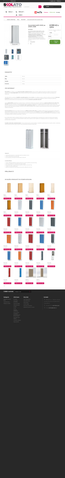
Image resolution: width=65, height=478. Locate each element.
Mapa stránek (16, 321)
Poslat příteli (32, 41)
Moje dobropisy (26, 300)
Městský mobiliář (7, 303)
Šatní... (5, 195)
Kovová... (17, 212)
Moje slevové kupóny (27, 305)
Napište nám (53, 1)
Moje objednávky (26, 299)
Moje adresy (25, 302)
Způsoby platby (16, 303)
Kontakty (15, 299)
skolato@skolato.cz (53, 307)
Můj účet (25, 297)
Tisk (30, 43)
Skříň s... (27, 279)
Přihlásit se (59, 1)
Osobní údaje (26, 304)
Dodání (14, 306)
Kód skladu (30, 29)
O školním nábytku (17, 320)
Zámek (49, 36)
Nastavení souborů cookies (28, 307)
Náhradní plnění (16, 305)
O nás (14, 308)
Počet (51, 32)
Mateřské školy (7, 301)
